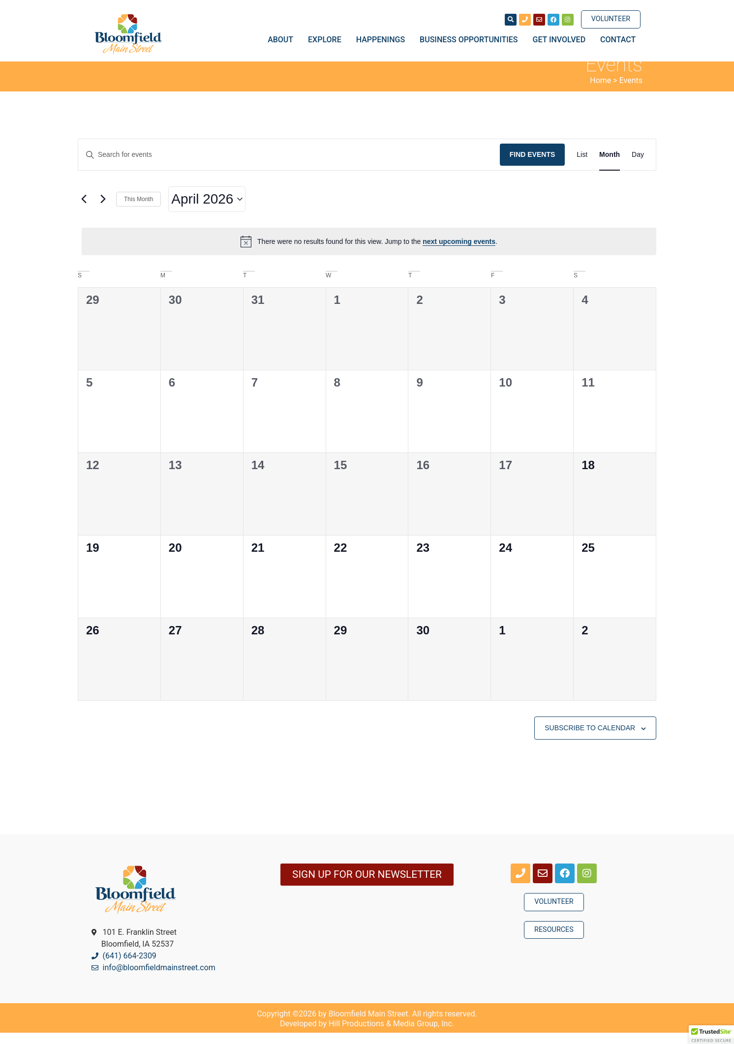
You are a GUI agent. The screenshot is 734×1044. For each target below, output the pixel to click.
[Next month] (103, 210)
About (283, 40)
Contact (618, 39)
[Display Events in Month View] (609, 165)
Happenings (383, 40)
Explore (327, 40)
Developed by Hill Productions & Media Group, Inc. (367, 1035)
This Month (138, 210)
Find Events (532, 166)
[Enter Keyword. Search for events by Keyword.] (289, 165)
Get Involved (562, 40)
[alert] (369, 252)
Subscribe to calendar (590, 739)
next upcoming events (459, 252)
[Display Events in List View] (582, 165)
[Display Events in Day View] (638, 165)
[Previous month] (84, 210)
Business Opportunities (471, 40)
